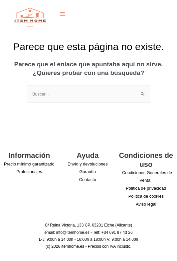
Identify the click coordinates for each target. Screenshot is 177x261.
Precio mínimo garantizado (29, 164)
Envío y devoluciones (88, 164)
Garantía (88, 171)
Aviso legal (146, 204)
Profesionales (29, 171)
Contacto (87, 179)
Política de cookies (146, 196)
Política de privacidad (146, 188)
